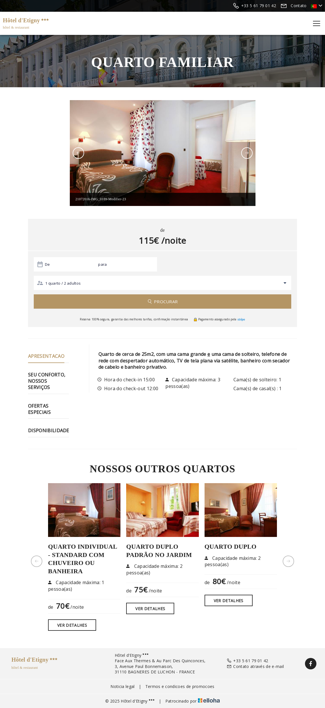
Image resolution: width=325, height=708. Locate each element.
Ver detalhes (72, 625)
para (102, 264)
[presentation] (78, 153)
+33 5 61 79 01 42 (247, 660)
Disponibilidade (48, 430)
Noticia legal (122, 686)
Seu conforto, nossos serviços (46, 381)
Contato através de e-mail (255, 666)
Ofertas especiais (39, 409)
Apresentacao (46, 356)
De (47, 264)
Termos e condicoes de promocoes (180, 686)
